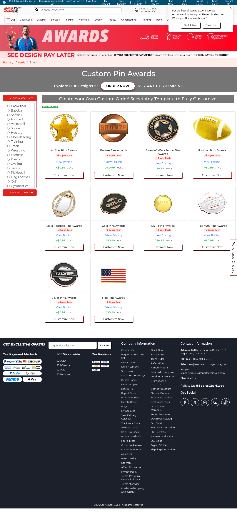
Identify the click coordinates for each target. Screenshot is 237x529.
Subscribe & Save (160, 414)
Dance (16, 159)
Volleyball (18, 124)
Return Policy (128, 458)
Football (17, 119)
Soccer (16, 128)
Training (17, 141)
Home (7, 62)
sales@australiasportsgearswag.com (207, 364)
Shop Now (127, 371)
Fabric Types (128, 440)
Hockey (16, 132)
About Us (126, 454)
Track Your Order (130, 423)
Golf (14, 181)
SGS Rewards (158, 432)
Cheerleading (21, 137)
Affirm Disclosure (131, 467)
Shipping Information (163, 449)
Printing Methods (131, 436)
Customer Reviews (131, 445)
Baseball (17, 110)
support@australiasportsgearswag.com (203, 373)
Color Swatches (130, 432)
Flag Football (20, 177)
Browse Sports (20, 97)
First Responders (160, 402)
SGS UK (60, 369)
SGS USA (61, 360)
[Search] (36, 10)
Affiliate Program (160, 367)
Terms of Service (130, 484)
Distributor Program (162, 376)
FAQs (124, 406)
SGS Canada (63, 365)
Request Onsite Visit (162, 436)
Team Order (157, 359)
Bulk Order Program (162, 372)
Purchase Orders (233, 257)
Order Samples (129, 384)
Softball (16, 115)
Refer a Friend (158, 363)
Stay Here (211, 25)
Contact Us (127, 350)
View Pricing (64, 162)
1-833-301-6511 (200, 359)
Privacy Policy (129, 471)
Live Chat (192, 378)
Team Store (157, 354)
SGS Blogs (156, 440)
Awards (20, 62)
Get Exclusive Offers (24, 344)
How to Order (129, 402)
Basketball (18, 106)
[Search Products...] (77, 10)
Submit (104, 345)
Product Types (20, 192)
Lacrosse (17, 155)
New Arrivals (128, 362)
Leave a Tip (127, 389)
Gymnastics (19, 186)
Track (15, 146)
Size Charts (157, 423)
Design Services (130, 366)
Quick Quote (158, 350)
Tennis (16, 168)
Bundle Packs (128, 380)
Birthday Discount (161, 389)
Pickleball (18, 172)
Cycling (16, 164)
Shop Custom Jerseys (133, 375)
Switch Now (190, 25)
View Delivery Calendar (128, 417)
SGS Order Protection (163, 427)
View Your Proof (130, 427)
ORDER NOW (117, 86)
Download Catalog (161, 418)
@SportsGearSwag (210, 386)
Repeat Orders (129, 393)
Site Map (126, 462)
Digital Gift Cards (160, 445)
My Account (128, 411)
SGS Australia (63, 374)
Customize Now (64, 175)
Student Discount (161, 393)
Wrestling (18, 150)
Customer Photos (131, 449)
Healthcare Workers (162, 397)
